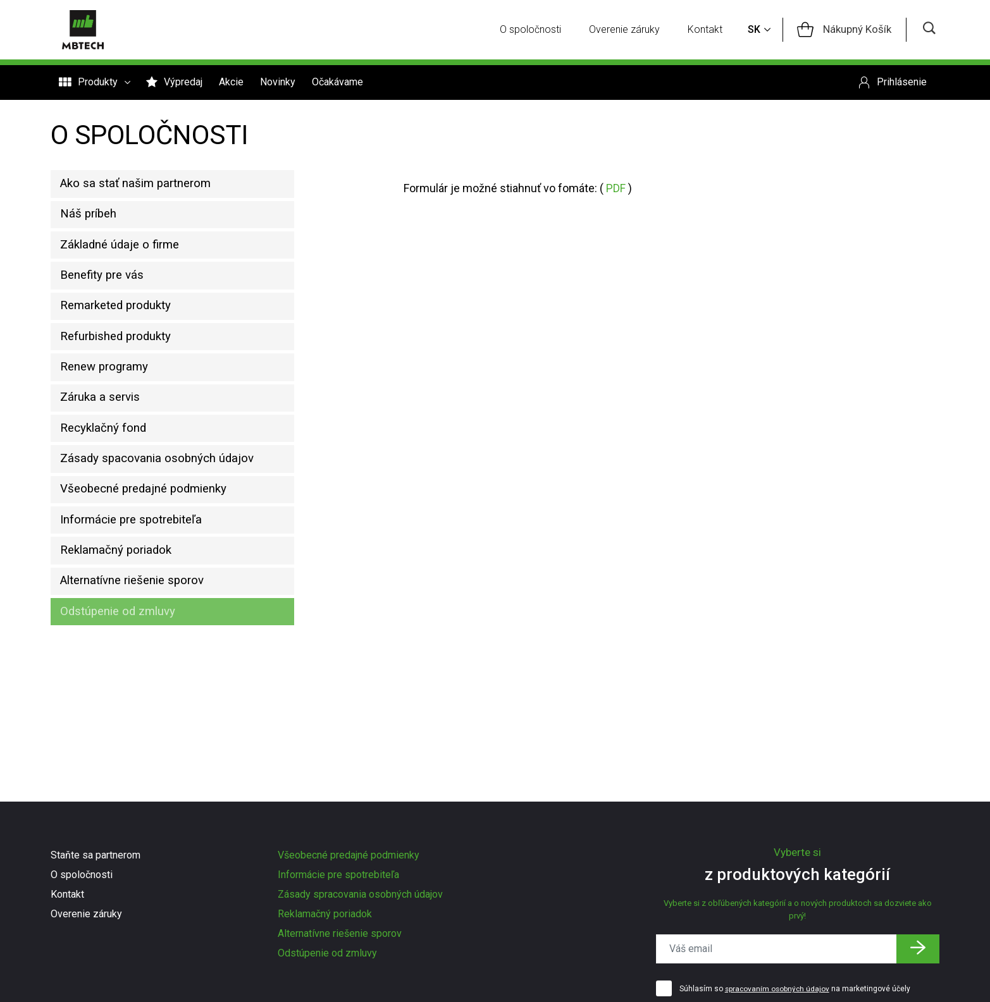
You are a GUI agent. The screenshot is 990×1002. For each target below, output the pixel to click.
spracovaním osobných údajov (778, 989)
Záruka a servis (105, 429)
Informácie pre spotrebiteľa (140, 568)
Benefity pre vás (107, 290)
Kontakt (709, 30)
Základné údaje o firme (126, 255)
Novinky (277, 83)
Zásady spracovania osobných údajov (360, 894)
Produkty (94, 83)
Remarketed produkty (123, 325)
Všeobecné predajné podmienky (152, 533)
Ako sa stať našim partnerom (143, 185)
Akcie (231, 83)
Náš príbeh (93, 220)
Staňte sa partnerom (95, 855)
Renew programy (110, 394)
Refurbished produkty (122, 359)
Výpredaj (174, 83)
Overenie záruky (628, 30)
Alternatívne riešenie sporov (141, 637)
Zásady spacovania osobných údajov (164, 498)
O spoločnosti (535, 30)
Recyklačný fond (108, 464)
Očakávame (337, 83)
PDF (616, 188)
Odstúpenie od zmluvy (124, 672)
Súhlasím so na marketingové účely (796, 989)
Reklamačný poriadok (122, 603)
